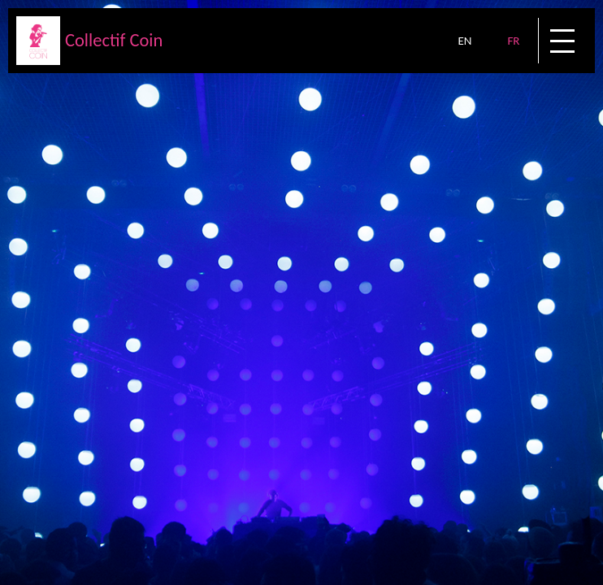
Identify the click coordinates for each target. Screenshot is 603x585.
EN (464, 40)
